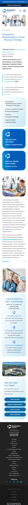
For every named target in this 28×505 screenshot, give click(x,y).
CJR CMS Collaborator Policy (14, 449)
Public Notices (14, 443)
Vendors (14, 461)
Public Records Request (14, 459)
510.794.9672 (9, 56)
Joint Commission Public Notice (14, 457)
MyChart (14, 467)
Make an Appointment (14, 455)
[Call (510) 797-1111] (20, 11)
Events (14, 463)
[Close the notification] (26, 2)
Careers (14, 447)
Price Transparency (14, 473)
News (14, 469)
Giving (14, 451)
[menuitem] (14, 110)
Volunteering (14, 453)
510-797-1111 (14, 435)
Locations (14, 439)
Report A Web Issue (14, 475)
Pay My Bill (14, 471)
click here (7, 94)
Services (14, 445)
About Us (14, 441)
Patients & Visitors (14, 465)
